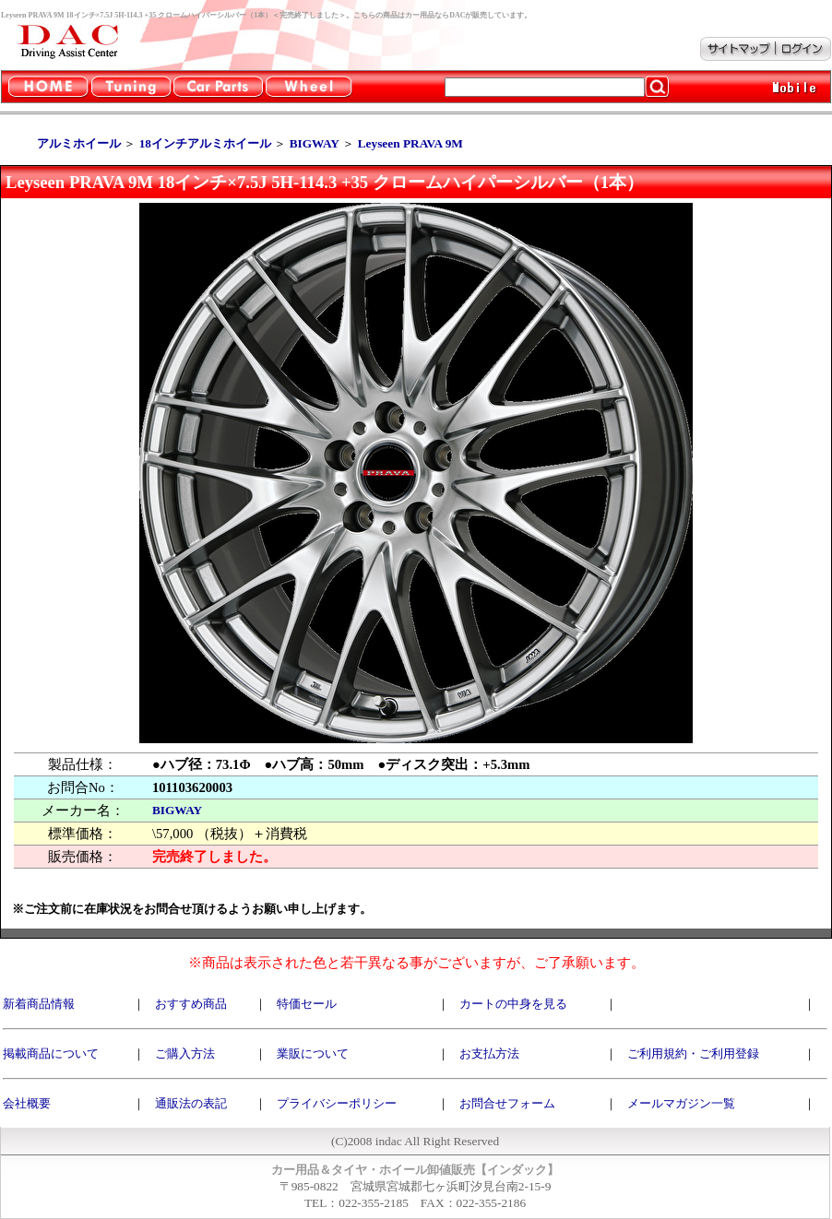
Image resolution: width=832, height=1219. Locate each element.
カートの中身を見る (513, 1004)
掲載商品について (51, 1053)
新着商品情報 (39, 1004)
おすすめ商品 (191, 1004)
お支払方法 (489, 1053)
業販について (313, 1053)
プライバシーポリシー (337, 1103)
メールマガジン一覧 (681, 1103)
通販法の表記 (191, 1103)
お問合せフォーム (507, 1103)
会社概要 (27, 1103)
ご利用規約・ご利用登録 (693, 1053)
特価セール (307, 1004)
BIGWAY (177, 810)
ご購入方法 (185, 1053)
